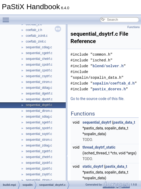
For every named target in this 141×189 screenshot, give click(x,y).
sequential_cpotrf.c (39, 64)
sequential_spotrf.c (39, 128)
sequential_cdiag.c (39, 47)
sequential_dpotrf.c (39, 99)
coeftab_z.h (34, 30)
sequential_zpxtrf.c (39, 168)
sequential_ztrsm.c (39, 180)
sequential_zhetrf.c (39, 157)
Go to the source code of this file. (97, 99)
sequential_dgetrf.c (39, 93)
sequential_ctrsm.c (39, 82)
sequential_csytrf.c (39, 76)
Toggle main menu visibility (7, 17)
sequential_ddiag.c (39, 88)
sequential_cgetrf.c (39, 53)
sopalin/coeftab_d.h (114, 83)
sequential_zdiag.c (39, 145)
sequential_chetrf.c (39, 59)
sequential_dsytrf (96, 122)
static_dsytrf (92, 166)
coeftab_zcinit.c (37, 36)
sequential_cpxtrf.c (39, 70)
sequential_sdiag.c (39, 116)
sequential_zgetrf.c (39, 151)
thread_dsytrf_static (98, 147)
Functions (133, 27)
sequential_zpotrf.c (39, 163)
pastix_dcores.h (109, 89)
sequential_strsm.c (39, 139)
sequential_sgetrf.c (39, 122)
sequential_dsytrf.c (39, 105)
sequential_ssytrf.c (39, 134)
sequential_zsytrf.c (39, 174)
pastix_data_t (124, 122)
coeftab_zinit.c (36, 41)
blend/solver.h (108, 66)
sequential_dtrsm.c (39, 111)
